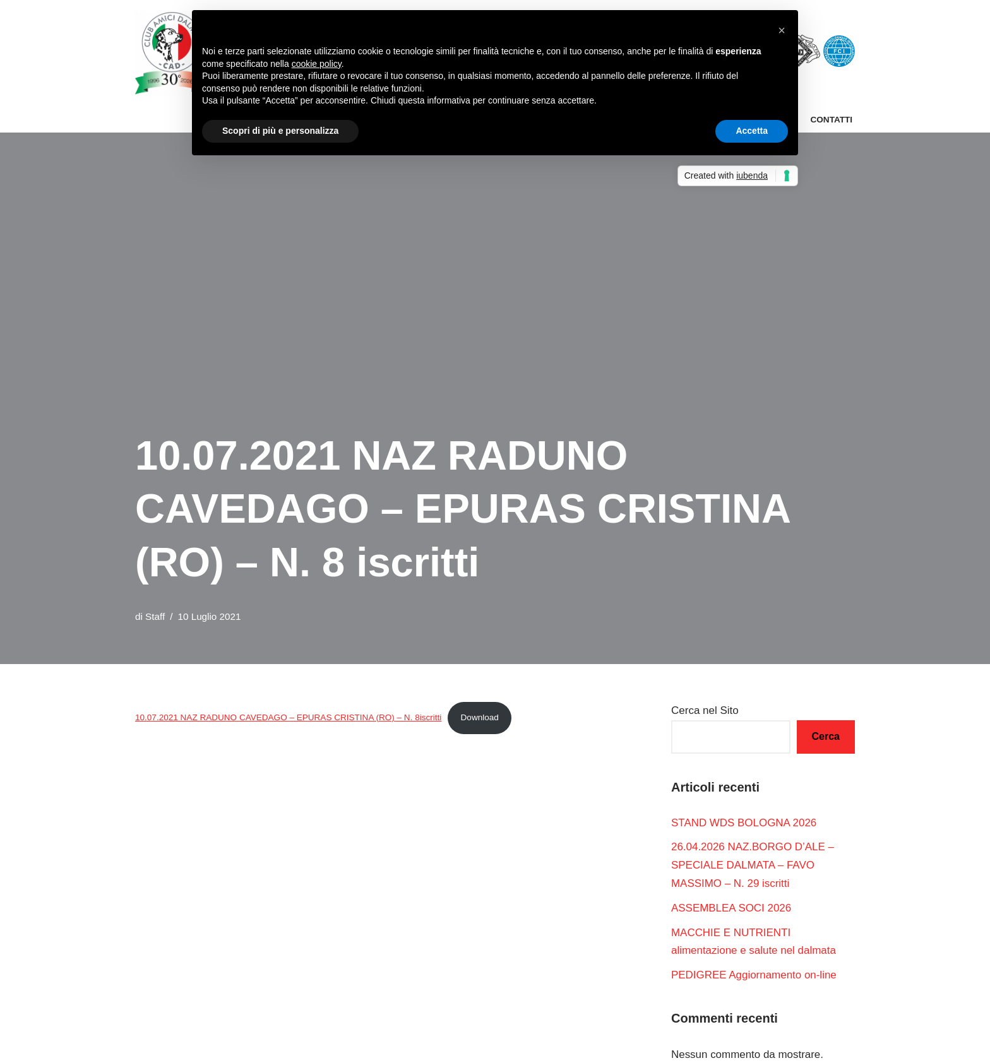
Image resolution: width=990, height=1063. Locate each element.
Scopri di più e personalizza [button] (280, 131)
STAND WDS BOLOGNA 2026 (744, 823)
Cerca (826, 736)
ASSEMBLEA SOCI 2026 (731, 908)
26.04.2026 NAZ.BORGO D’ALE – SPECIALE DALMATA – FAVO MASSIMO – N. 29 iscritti (753, 865)
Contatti (831, 119)
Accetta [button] (752, 131)
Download (480, 717)
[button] (782, 30)
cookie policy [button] (317, 64)
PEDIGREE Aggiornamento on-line (754, 976)
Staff (155, 616)
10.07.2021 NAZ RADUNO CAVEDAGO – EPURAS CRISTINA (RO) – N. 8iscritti (289, 717)
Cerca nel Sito (705, 710)
